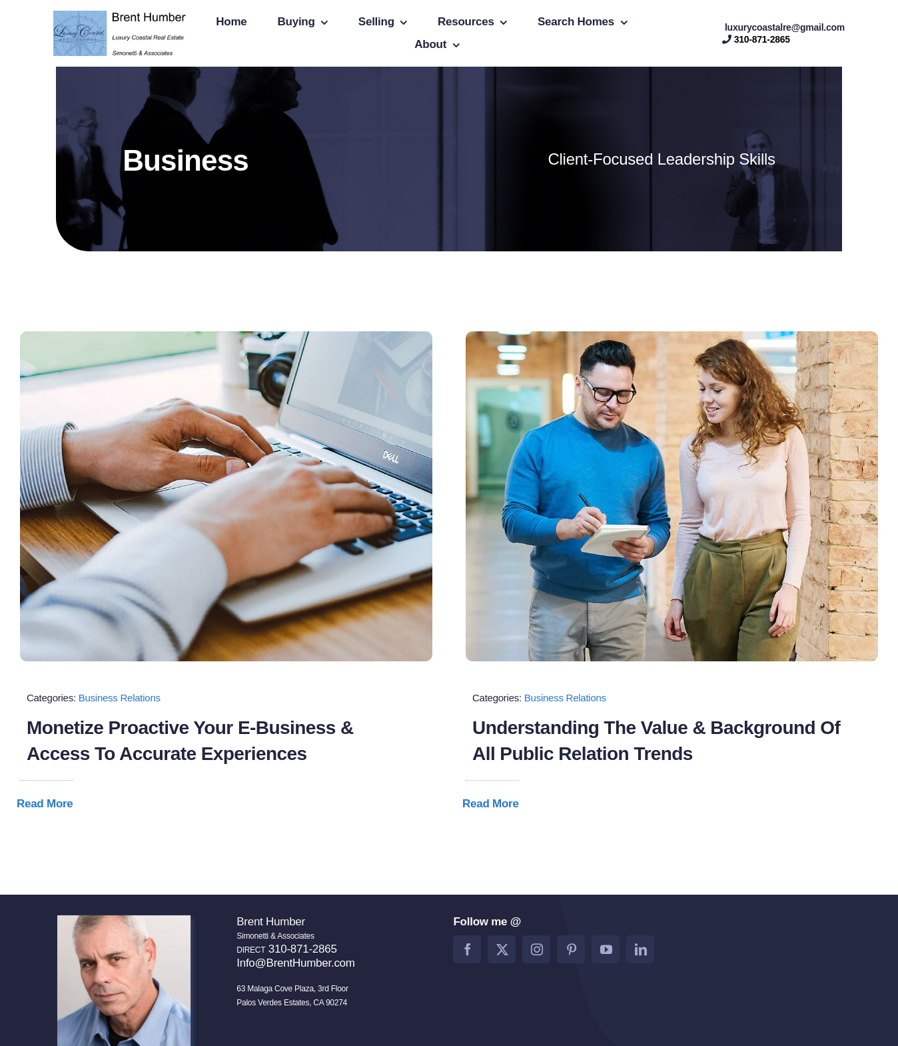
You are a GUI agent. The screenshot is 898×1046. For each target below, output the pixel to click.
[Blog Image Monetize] (226, 337)
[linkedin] (640, 949)
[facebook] (467, 949)
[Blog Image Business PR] (672, 337)
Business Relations (120, 697)
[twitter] (502, 949)
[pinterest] (571, 949)
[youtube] (606, 949)
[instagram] (536, 949)
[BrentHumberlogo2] (121, 16)
